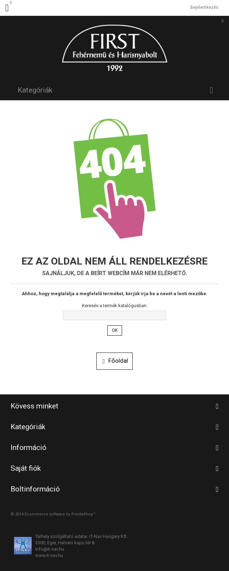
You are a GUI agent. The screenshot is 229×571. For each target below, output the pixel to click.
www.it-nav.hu (49, 555)
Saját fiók (26, 468)
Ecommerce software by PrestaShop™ (60, 514)
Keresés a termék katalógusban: (114, 305)
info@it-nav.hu (49, 549)
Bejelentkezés (204, 7)
